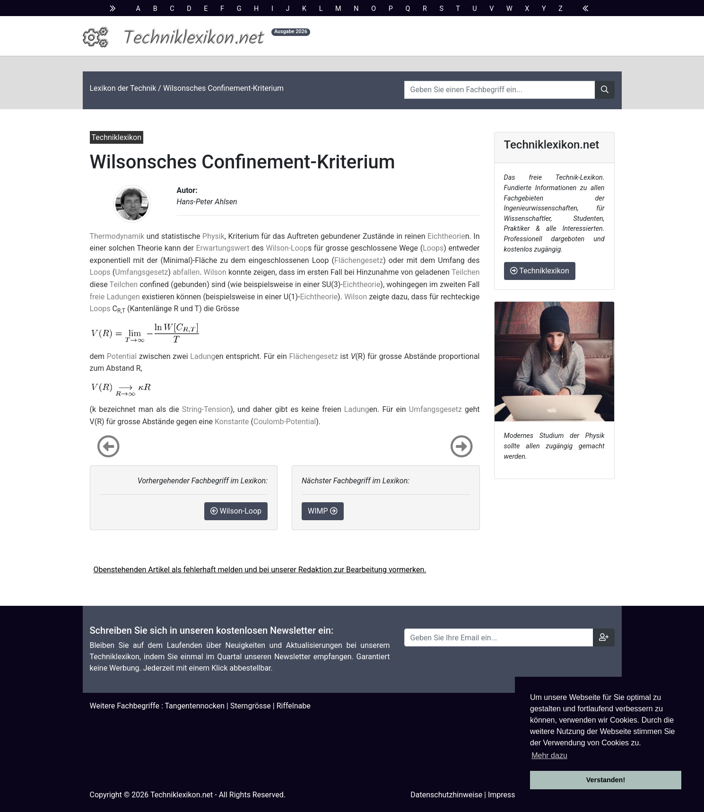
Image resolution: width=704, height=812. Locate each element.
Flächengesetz (358, 260)
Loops (433, 248)
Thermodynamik (117, 236)
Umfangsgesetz (141, 272)
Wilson (215, 272)
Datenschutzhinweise (446, 794)
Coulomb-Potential (284, 421)
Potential (122, 356)
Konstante (232, 421)
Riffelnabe (294, 705)
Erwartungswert (223, 248)
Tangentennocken (195, 705)
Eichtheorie (446, 236)
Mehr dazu (549, 755)
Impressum (507, 794)
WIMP (323, 510)
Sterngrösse (250, 705)
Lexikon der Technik (123, 88)
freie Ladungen (115, 296)
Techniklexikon (539, 270)
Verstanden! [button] (605, 780)
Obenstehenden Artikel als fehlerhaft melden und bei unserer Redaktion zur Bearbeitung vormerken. (260, 569)
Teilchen (466, 272)
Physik (213, 236)
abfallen (186, 272)
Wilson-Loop (286, 248)
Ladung (202, 356)
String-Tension (206, 409)
